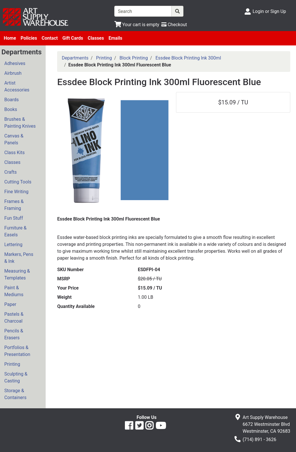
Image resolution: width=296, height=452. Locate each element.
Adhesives (14, 63)
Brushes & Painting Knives (20, 122)
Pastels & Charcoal (14, 317)
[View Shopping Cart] (136, 24)
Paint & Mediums (13, 291)
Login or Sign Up (269, 11)
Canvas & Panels (13, 139)
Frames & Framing (14, 205)
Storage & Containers (15, 394)
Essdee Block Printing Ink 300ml (188, 58)
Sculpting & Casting (15, 377)
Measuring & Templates (17, 274)
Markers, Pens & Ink (18, 258)
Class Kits (14, 152)
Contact (50, 38)
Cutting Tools (17, 182)
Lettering (13, 244)
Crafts (10, 172)
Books (10, 109)
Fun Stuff (13, 218)
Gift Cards (72, 38)
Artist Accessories (16, 86)
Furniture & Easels (15, 231)
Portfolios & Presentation (17, 351)
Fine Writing (16, 191)
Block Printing (133, 58)
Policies (29, 38)
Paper (10, 304)
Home (10, 38)
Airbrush (13, 73)
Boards (11, 99)
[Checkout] (174, 24)
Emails (115, 38)
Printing (12, 364)
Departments (75, 58)
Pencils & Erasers (13, 334)
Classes (96, 38)
